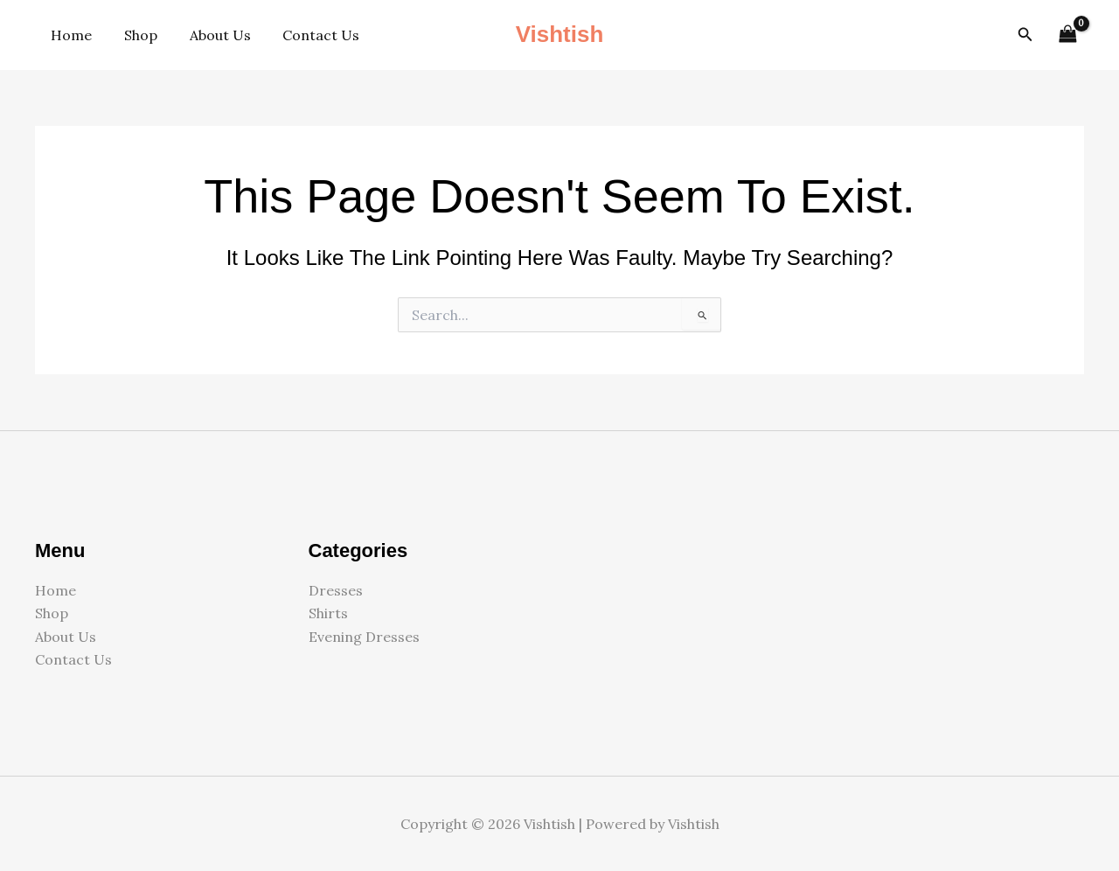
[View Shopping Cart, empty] (1067, 34)
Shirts (328, 613)
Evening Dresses (364, 636)
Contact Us (306, 35)
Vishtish (560, 34)
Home (69, 35)
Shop (134, 35)
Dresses (336, 590)
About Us (209, 35)
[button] (1025, 35)
